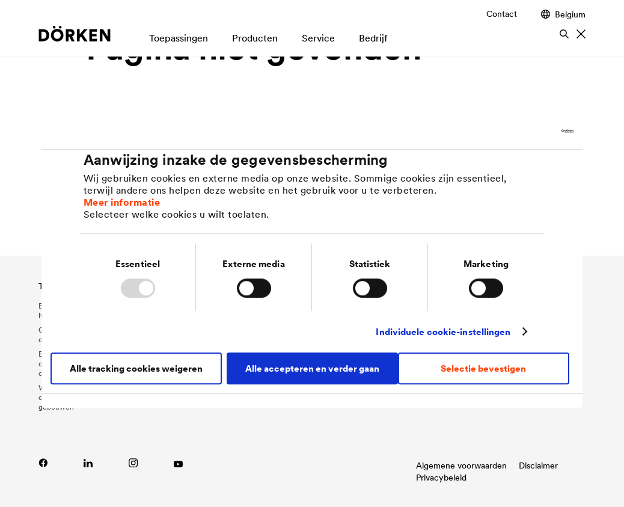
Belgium (563, 14)
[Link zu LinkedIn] (88, 462)
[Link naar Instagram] (133, 462)
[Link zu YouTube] (178, 462)
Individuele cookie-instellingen (443, 331)
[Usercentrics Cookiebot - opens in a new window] (521, 131)
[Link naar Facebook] (42, 462)
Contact (501, 14)
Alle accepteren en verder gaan (312, 368)
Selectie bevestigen (483, 368)
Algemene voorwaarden (461, 465)
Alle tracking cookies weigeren (136, 368)
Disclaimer (538, 465)
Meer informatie (122, 202)
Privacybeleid (441, 477)
